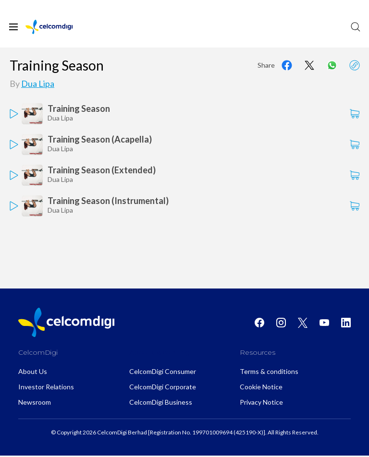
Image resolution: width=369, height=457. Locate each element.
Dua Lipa (37, 83)
